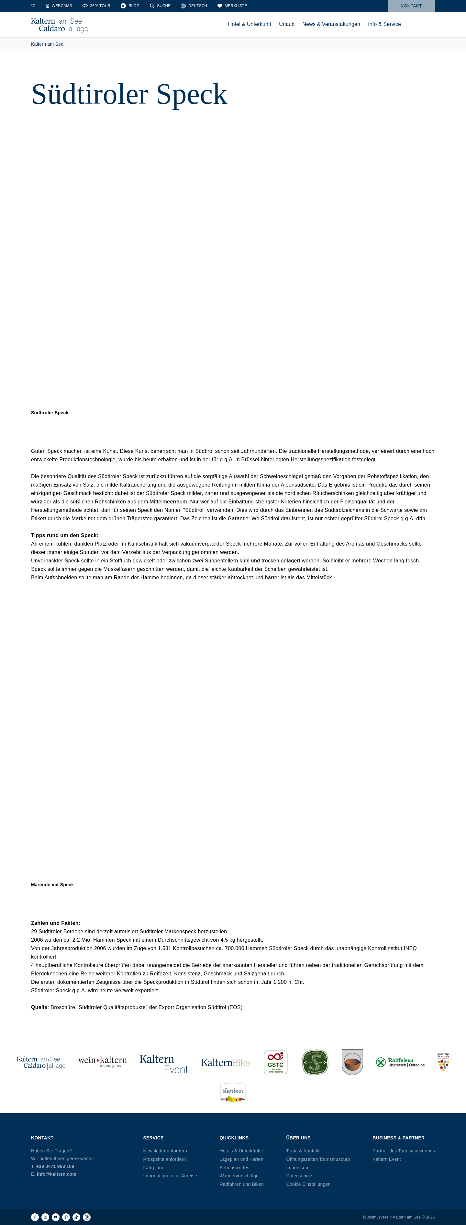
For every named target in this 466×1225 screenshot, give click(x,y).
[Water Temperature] (69, 5)
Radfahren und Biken (241, 1184)
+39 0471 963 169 (55, 1166)
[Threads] (87, 1217)
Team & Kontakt (303, 1150)
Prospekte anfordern (164, 1159)
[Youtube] (56, 1217)
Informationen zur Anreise (170, 1175)
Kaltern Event (386, 1159)
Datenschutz (299, 1175)
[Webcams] (102, 5)
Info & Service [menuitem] (384, 24)
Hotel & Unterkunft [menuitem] (250, 24)
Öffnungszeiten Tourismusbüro (318, 1159)
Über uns (298, 1137)
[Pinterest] (66, 1217)
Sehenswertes (234, 1167)
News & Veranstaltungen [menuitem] (331, 24)
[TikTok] (76, 1217)
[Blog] (173, 5)
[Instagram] (45, 1217)
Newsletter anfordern (165, 1150)
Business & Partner (398, 1137)
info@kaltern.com (56, 1174)
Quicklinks (234, 1137)
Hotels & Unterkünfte (241, 1150)
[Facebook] (35, 1217)
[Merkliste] (275, 5)
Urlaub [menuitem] (286, 24)
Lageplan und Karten (241, 1159)
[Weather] (40, 5)
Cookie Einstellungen (308, 1184)
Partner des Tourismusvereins (403, 1150)
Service (153, 1137)
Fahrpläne (154, 1167)
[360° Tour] (140, 5)
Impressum (298, 1167)
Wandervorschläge (239, 1175)
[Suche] (203, 5)
